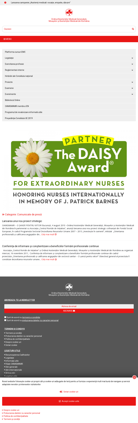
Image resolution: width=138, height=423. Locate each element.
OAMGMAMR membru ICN (17, 106)
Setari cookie (10, 345)
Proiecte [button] (69, 82)
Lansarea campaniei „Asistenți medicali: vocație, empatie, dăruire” (41, 2)
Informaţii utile (11, 361)
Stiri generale (10, 367)
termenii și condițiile (31, 317)
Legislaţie (9, 358)
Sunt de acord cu (14, 317)
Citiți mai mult (49, 234)
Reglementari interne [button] (69, 70)
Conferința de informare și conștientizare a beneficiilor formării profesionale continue (50, 246)
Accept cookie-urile (69, 401)
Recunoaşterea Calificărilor (17, 355)
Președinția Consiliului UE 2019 (19, 118)
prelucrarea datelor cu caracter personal (40, 320)
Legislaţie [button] (69, 58)
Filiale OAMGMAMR (13, 364)
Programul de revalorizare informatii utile (23, 112)
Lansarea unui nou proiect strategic (22, 221)
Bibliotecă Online (12, 100)
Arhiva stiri (9, 373)
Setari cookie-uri (69, 392)
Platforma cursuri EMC (15, 52)
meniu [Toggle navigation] (8, 39)
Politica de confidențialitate (17, 339)
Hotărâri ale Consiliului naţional (19, 76)
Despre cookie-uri (12, 342)
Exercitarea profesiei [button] (69, 64)
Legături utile (10, 376)
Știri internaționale (13, 370)
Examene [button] (69, 88)
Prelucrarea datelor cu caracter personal (23, 336)
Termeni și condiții (13, 333)
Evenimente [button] (69, 94)
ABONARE (69, 311)
